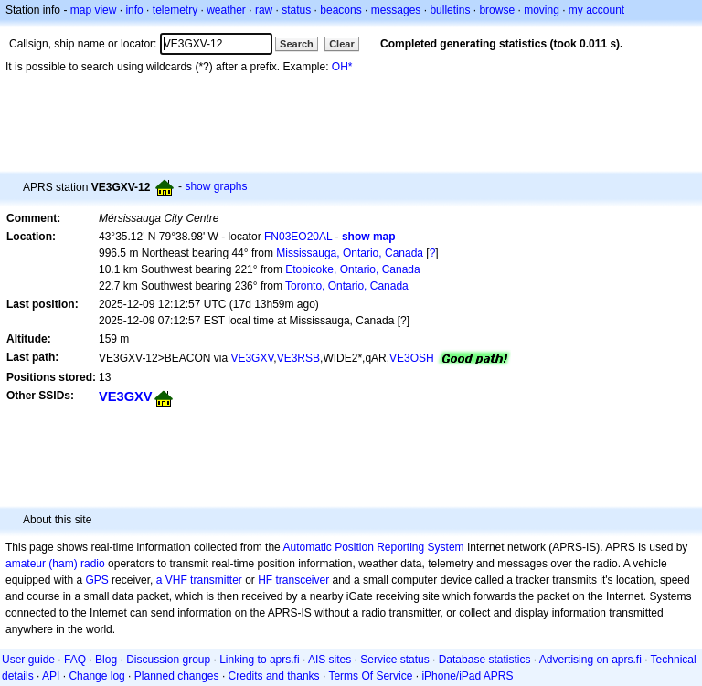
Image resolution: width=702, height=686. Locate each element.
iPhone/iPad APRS (467, 676)
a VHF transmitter (199, 580)
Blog (106, 659)
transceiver (303, 580)
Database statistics (485, 659)
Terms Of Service (370, 676)
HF (265, 580)
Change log (96, 676)
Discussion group (168, 659)
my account (596, 10)
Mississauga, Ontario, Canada (349, 253)
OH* (342, 66)
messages (396, 10)
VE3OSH (411, 358)
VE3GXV (251, 358)
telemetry (175, 10)
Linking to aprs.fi (259, 659)
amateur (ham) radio (55, 563)
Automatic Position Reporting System (372, 547)
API (50, 676)
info (134, 10)
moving (541, 10)
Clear (342, 43)
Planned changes (176, 676)
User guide (28, 659)
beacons (340, 10)
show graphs (216, 186)
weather (226, 10)
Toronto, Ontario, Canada (347, 286)
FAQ (75, 659)
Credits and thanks (274, 676)
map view (93, 10)
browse (497, 10)
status (296, 10)
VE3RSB (298, 358)
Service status (394, 659)
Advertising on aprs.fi (590, 659)
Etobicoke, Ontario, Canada (352, 269)
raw (263, 10)
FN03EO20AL (298, 236)
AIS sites (329, 659)
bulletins (450, 10)
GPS (96, 580)
